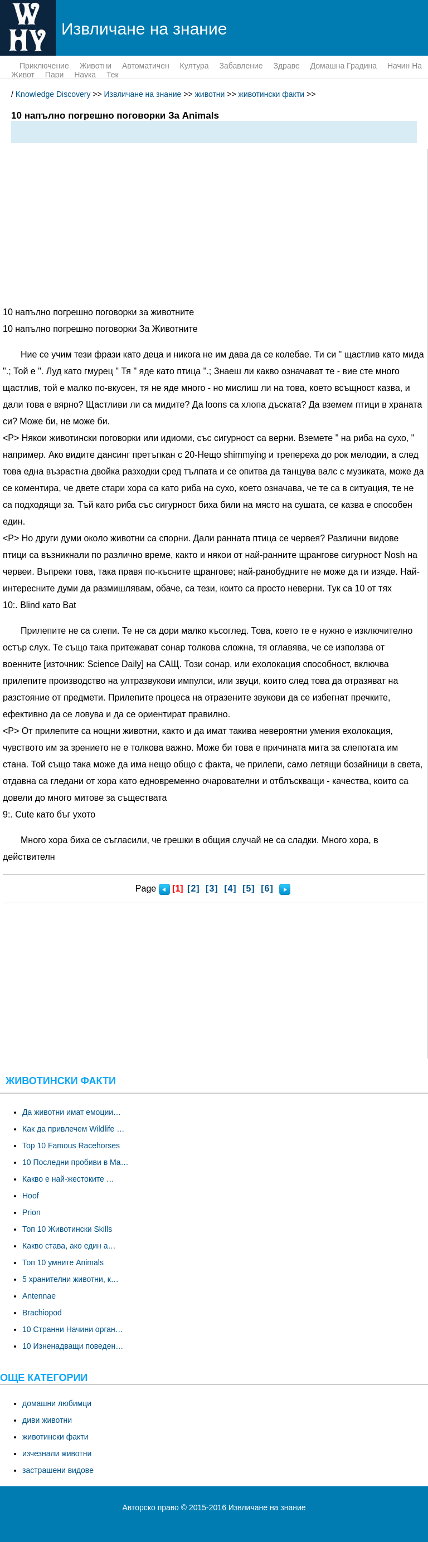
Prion (31, 1212)
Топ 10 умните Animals (63, 1262)
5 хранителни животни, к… (70, 1279)
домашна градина (343, 65)
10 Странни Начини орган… (72, 1329)
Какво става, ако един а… (69, 1245)
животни (95, 65)
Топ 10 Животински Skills (67, 1229)
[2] (193, 888)
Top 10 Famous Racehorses (71, 1145)
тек (112, 74)
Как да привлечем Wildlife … (73, 1128)
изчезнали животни (56, 1453)
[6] (267, 888)
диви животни (47, 1420)
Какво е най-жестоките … (68, 1178)
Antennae (39, 1295)
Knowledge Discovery (53, 94)
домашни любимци (56, 1403)
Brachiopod (42, 1312)
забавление (240, 65)
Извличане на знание (143, 94)
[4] (230, 888)
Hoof (30, 1195)
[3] (212, 888)
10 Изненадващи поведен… (72, 1346)
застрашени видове (58, 1470)
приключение (44, 65)
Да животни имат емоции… (71, 1112)
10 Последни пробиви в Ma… (75, 1162)
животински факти (272, 94)
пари (54, 74)
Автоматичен (145, 65)
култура (194, 65)
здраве (286, 65)
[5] (248, 888)
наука (85, 74)
